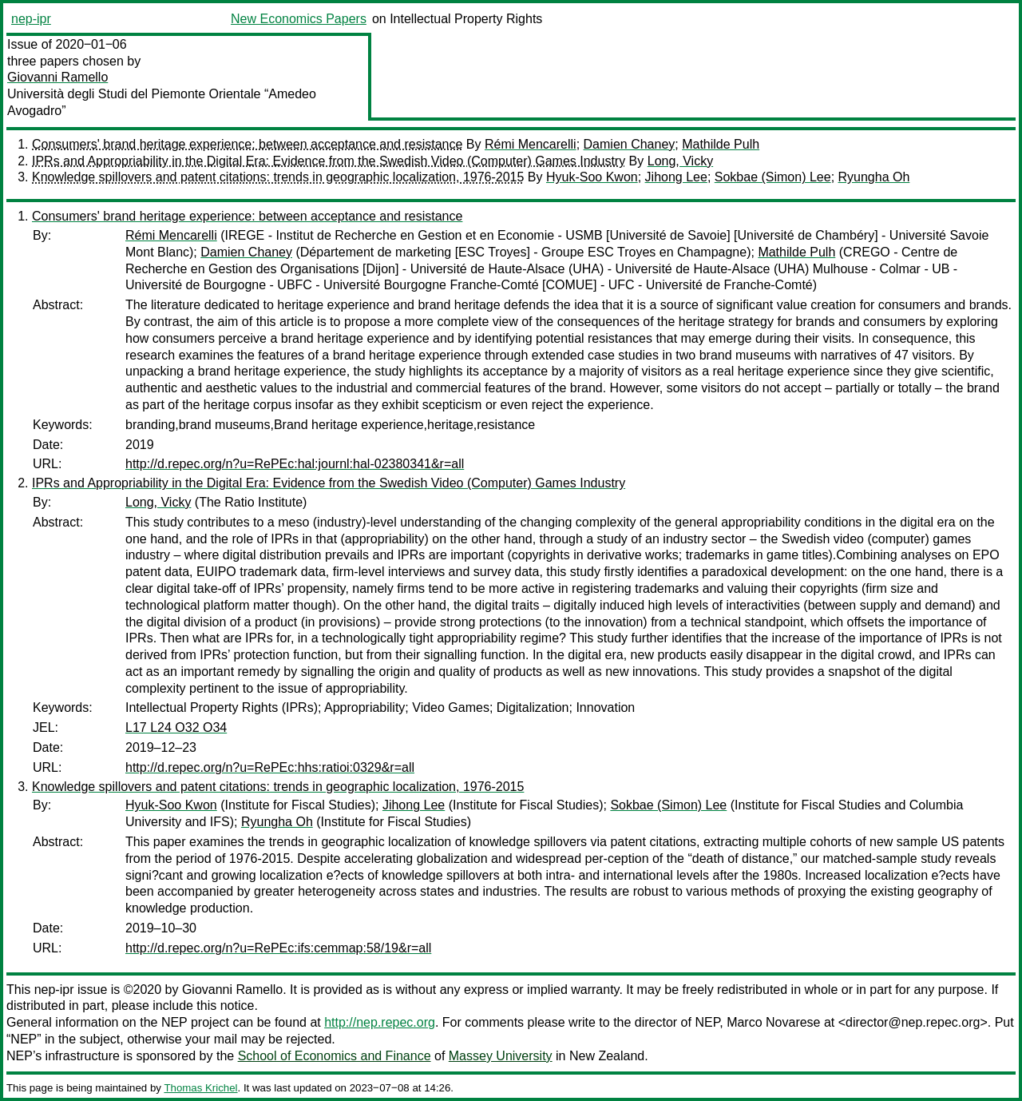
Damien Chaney (629, 144)
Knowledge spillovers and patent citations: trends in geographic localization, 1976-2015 (278, 177)
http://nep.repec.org (379, 1022)
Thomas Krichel (200, 1088)
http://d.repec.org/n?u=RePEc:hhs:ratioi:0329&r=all (269, 767)
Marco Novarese (773, 1022)
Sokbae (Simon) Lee (773, 177)
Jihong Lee (676, 177)
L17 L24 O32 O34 (176, 727)
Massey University (501, 1056)
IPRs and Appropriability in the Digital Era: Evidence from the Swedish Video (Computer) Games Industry (328, 161)
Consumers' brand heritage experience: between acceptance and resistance (247, 144)
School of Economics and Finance (334, 1056)
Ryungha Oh (874, 177)
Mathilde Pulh (720, 144)
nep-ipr (31, 19)
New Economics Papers (298, 19)
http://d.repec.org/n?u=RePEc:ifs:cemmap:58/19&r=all (278, 948)
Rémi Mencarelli (530, 144)
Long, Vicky (680, 161)
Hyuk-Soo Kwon (592, 177)
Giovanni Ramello (57, 77)
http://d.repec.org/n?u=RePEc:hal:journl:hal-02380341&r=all (294, 464)
